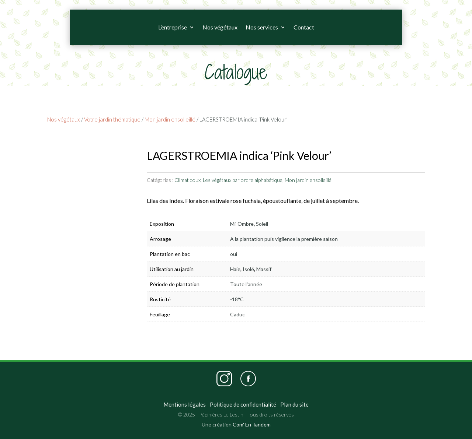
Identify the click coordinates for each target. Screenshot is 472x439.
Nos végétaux (219, 27)
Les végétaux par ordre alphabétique (242, 180)
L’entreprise (172, 27)
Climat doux (187, 180)
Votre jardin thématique (112, 119)
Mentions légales (184, 404)
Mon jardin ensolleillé (170, 119)
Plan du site (294, 404)
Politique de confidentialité (243, 404)
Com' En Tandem (252, 424)
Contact (304, 27)
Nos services (262, 27)
